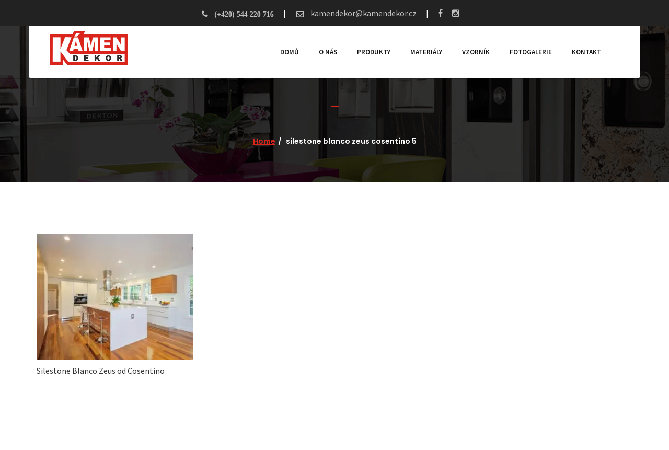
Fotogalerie (531, 52)
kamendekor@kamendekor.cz (363, 13)
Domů (289, 52)
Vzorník (476, 52)
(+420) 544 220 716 (243, 14)
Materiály (426, 52)
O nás (328, 52)
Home (264, 141)
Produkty (373, 52)
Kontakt (586, 52)
